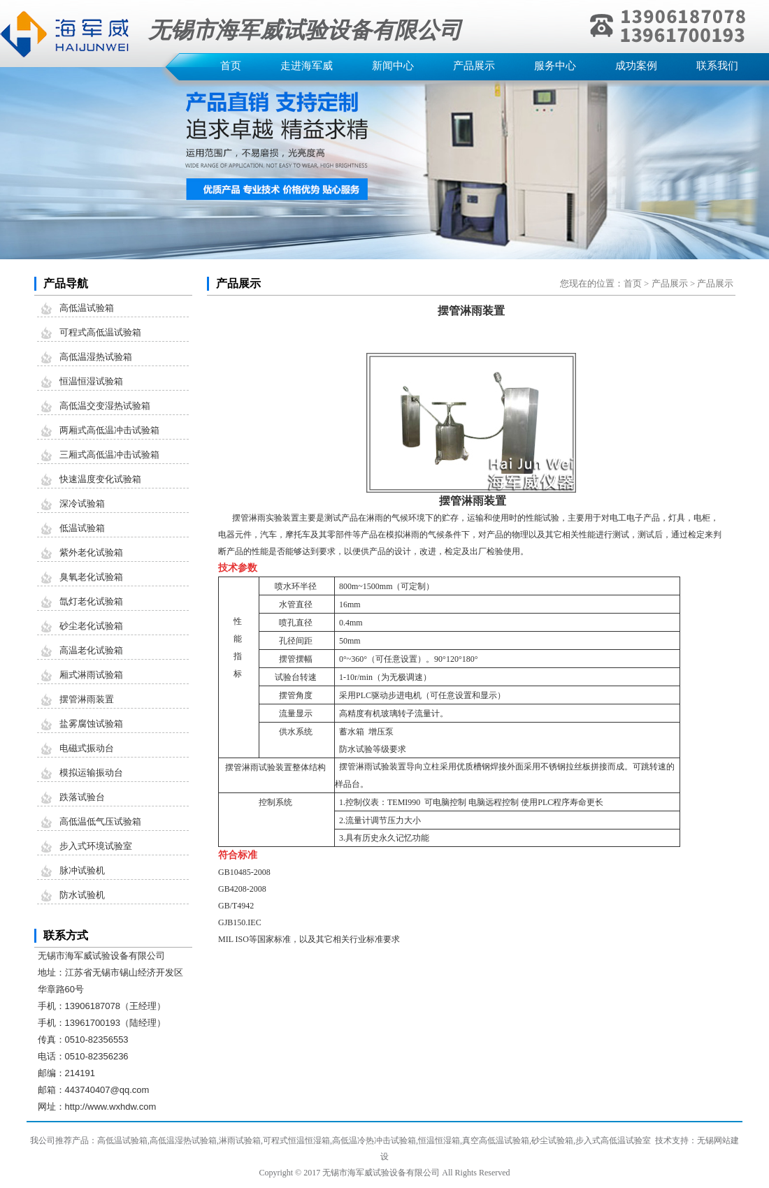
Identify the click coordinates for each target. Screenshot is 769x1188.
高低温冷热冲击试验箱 (374, 1140)
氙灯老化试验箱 (91, 601)
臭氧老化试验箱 (91, 577)
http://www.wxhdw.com (111, 1106)
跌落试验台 (82, 797)
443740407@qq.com (107, 1090)
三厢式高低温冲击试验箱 (109, 454)
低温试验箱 (82, 528)
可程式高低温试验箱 (100, 332)
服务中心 (555, 65)
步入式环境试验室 (95, 846)
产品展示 (474, 65)
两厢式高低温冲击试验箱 (109, 430)
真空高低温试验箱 (495, 1140)
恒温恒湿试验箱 (91, 381)
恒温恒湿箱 (439, 1140)
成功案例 (636, 65)
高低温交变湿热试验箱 (104, 405)
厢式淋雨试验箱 (91, 674)
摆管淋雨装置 (86, 699)
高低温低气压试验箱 (100, 821)
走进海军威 (306, 65)
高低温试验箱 (86, 308)
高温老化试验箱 (91, 650)
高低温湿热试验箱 (95, 357)
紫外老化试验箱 (91, 552)
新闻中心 (393, 65)
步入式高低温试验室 (613, 1140)
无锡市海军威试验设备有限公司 (381, 1173)
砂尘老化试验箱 (91, 626)
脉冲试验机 (82, 870)
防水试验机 (82, 895)
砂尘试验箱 (552, 1140)
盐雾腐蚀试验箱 (91, 723)
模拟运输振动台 (91, 772)
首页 (230, 65)
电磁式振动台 (86, 748)
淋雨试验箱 (240, 1140)
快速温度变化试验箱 (100, 479)
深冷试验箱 (82, 503)
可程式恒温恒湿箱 (296, 1140)
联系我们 (717, 65)
